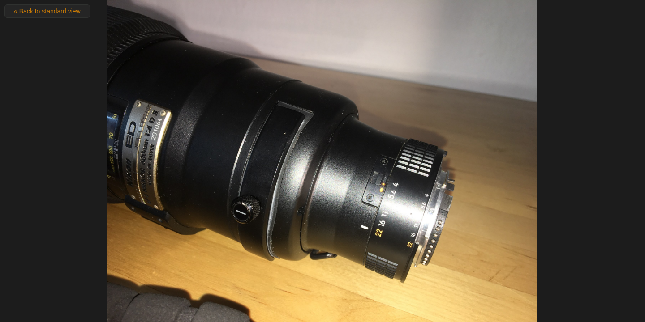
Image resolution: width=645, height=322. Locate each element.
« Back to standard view (47, 11)
